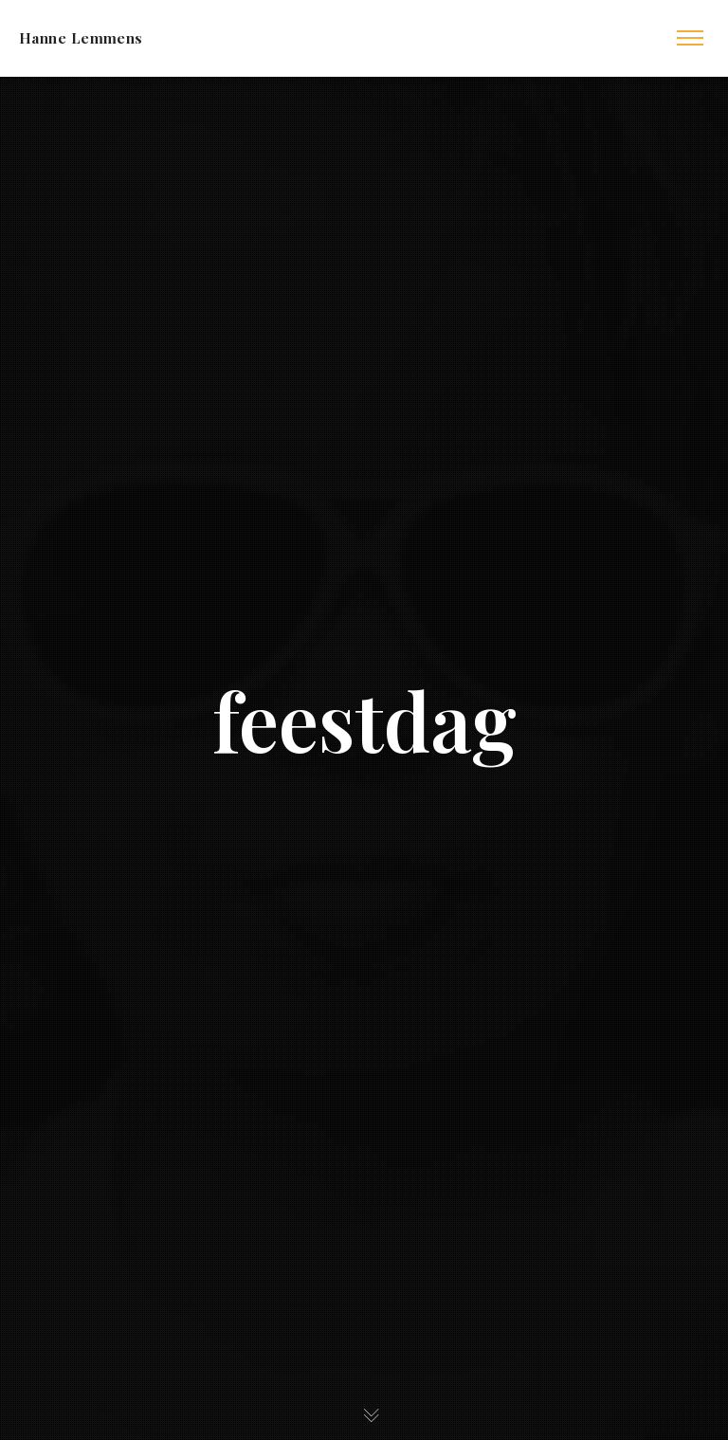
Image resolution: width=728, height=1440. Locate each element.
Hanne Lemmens (81, 37)
